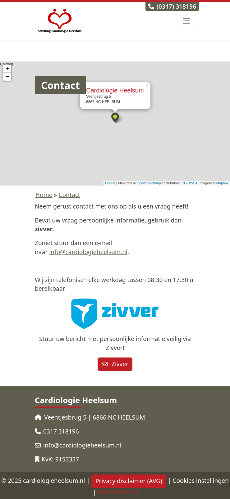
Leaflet (110, 183)
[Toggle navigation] (186, 21)
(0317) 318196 (172, 6)
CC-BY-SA (190, 183)
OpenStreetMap (149, 183)
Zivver (115, 364)
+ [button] (7, 68)
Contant (114, 123)
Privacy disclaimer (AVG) (128, 481)
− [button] (7, 76)
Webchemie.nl (117, 492)
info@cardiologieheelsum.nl (88, 252)
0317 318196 (57, 431)
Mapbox (222, 183)
